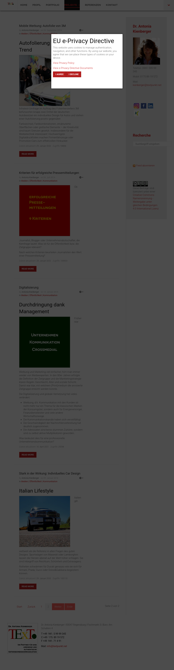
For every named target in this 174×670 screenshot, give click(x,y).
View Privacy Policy (63, 62)
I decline (74, 74)
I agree (59, 74)
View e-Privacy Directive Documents (73, 68)
